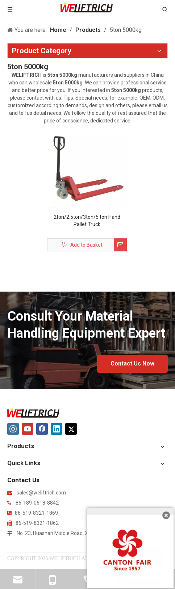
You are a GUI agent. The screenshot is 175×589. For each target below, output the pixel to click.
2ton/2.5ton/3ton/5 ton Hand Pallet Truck (87, 220)
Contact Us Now (132, 363)
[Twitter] (71, 429)
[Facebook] (42, 429)
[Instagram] (13, 429)
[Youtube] (27, 429)
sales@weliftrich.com (41, 493)
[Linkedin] (56, 429)
